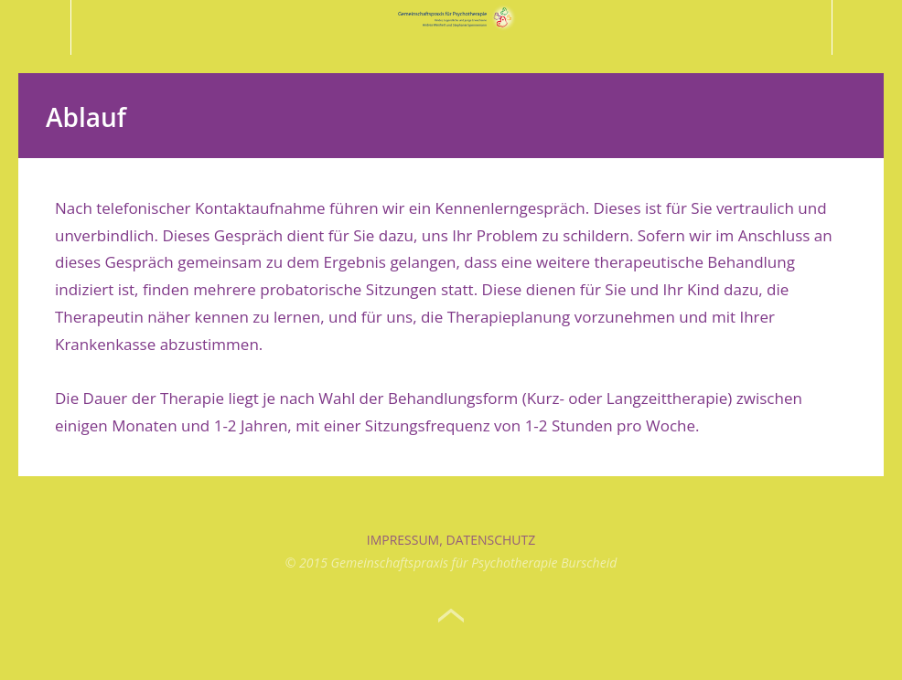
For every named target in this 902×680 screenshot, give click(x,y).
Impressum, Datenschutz (451, 539)
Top (451, 616)
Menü (35, 27)
